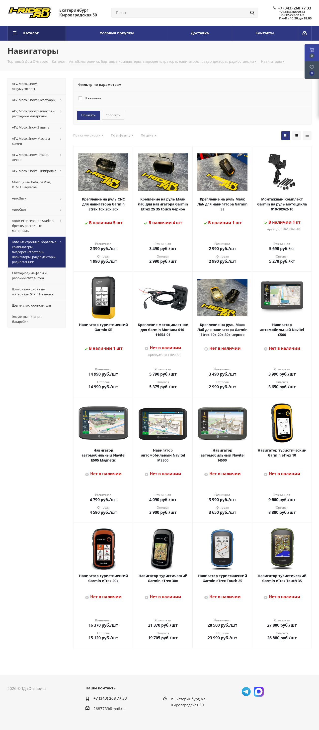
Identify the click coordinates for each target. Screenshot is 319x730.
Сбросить (113, 115)
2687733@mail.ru (109, 708)
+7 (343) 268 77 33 (294, 8)
